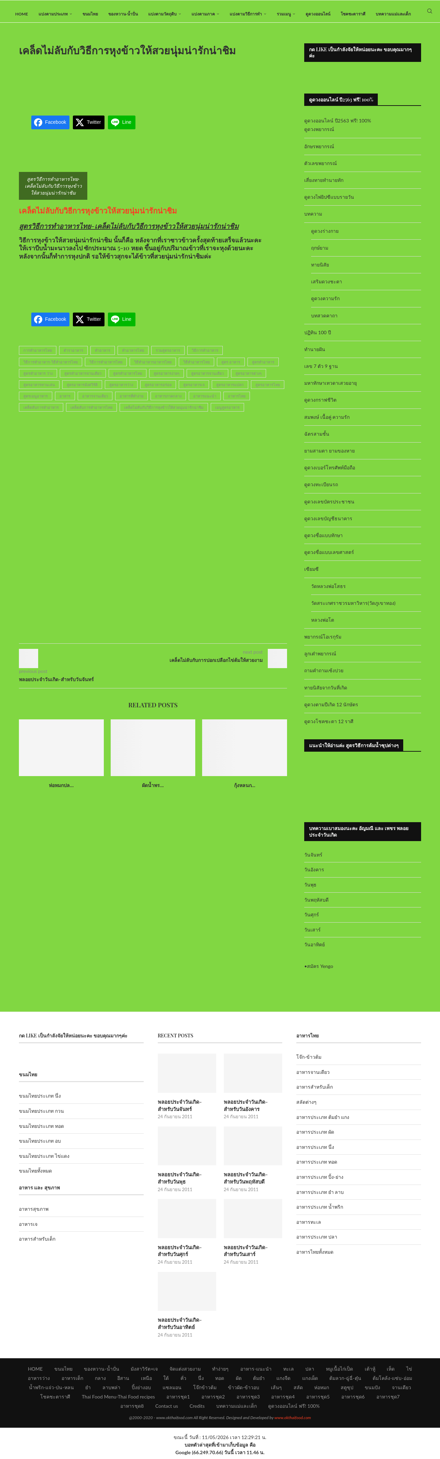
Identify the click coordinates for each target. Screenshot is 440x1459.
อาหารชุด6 (353, 1399)
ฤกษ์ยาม (319, 253)
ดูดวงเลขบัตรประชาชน (329, 507)
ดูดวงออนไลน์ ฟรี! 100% (294, 1409)
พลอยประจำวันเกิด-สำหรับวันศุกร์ (186, 1254)
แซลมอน (172, 1390)
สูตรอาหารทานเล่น (39, 390)
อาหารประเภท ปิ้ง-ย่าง (319, 1182)
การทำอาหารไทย (37, 356)
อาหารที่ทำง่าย (131, 401)
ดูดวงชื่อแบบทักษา (323, 541)
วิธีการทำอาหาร (205, 356)
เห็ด (391, 1371)
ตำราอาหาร (73, 356)
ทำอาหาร (102, 356)
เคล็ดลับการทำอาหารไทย (91, 413)
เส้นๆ (276, 1390)
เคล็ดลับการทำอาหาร (41, 413)
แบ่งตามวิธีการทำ (246, 14)
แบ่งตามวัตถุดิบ (162, 14)
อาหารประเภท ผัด (315, 1138)
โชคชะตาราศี (353, 14)
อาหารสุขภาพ (33, 1215)
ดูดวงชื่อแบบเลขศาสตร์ (329, 557)
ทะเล (288, 1371)
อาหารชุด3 (248, 1399)
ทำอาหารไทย (133, 356)
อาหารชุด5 (318, 1399)
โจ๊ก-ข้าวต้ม (308, 1063)
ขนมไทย (90, 14)
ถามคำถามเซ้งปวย (323, 676)
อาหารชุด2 (213, 1399)
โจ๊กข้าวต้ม (205, 1390)
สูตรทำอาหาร (263, 367)
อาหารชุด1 (178, 1399)
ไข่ (409, 1371)
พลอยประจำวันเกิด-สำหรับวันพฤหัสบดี (252, 1182)
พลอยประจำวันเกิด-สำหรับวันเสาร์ (252, 1254)
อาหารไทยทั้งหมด (314, 1257)
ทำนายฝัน (314, 355)
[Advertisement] (153, 87)
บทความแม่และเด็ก (393, 14)
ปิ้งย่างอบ (141, 1390)
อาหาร (64, 401)
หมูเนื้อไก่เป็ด (339, 1371)
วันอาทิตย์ (314, 950)
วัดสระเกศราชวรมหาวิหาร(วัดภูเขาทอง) (353, 608)
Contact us (166, 1409)
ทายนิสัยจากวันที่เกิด (325, 693)
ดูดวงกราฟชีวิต (320, 406)
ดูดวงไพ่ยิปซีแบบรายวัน (329, 203)
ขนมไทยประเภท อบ (40, 1147)
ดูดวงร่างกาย (325, 236)
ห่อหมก (321, 1390)
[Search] (429, 14)
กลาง (100, 1381)
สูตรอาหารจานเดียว (207, 379)
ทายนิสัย (320, 270)
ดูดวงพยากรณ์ (319, 135)
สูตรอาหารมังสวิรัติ (82, 390)
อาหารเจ (28, 1229)
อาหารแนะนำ (204, 401)
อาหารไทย (236, 401)
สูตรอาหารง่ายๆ (166, 379)
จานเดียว (401, 1390)
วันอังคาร (314, 875)
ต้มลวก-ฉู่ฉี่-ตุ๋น (345, 1381)
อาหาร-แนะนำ (256, 1371)
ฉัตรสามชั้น (316, 439)
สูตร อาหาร (230, 367)
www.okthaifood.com (292, 1420)
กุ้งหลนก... (244, 790)
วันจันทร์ (313, 860)
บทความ (313, 219)
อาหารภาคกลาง (168, 401)
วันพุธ (310, 890)
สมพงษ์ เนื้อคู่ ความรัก (327, 422)
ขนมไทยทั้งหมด (35, 1176)
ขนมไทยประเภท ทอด (41, 1131)
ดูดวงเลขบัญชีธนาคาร (328, 524)
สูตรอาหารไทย (267, 390)
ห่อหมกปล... (61, 790)
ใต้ (166, 1381)
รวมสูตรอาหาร (168, 356)
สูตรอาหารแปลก (230, 390)
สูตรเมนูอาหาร (35, 401)
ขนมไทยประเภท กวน (41, 1116)
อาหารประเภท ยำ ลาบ (320, 1197)
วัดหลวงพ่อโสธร (328, 592)
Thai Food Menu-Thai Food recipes (118, 1399)
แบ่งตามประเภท (53, 14)
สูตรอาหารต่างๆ (248, 379)
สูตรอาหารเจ (194, 390)
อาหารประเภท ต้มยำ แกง (322, 1122)
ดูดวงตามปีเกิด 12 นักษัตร (331, 710)
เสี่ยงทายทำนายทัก (323, 185)
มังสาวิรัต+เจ (144, 1371)
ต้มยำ (259, 1381)
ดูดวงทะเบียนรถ (321, 490)
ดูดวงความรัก (325, 304)
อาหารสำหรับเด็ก (37, 1245)
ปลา (309, 1371)
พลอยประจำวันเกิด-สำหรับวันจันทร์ (186, 1110)
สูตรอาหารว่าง (121, 390)
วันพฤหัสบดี (316, 905)
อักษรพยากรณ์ (319, 152)
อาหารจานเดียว (95, 401)
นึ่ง (201, 1381)
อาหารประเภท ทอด (316, 1168)
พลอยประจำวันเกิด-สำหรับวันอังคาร (252, 1110)
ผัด (239, 1381)
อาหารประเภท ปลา (316, 1242)
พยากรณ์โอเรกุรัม (322, 642)
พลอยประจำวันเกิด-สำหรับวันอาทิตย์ (186, 1326)
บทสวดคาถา (324, 321)
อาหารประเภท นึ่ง (315, 1152)
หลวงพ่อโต (322, 625)
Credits (197, 1409)
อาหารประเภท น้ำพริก (319, 1213)
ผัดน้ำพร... (153, 790)
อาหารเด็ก (72, 1381)
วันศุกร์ (311, 920)
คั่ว (183, 1381)
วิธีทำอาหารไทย (196, 367)
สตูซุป (347, 1390)
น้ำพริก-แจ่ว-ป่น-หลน (51, 1390)
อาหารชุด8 (132, 1409)
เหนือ (146, 1381)
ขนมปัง (372, 1390)
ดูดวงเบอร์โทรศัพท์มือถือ (329, 473)
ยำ (88, 1390)
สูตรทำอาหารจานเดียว (82, 379)
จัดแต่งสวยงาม (185, 1371)
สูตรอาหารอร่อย (158, 390)
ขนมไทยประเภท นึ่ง (40, 1101)
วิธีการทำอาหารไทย (105, 367)
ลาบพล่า (111, 1390)
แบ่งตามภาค (203, 14)
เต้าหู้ (370, 1371)
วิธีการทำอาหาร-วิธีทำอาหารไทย (50, 367)
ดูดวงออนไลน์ (318, 14)
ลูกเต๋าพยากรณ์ (320, 659)
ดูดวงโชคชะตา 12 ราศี (328, 727)
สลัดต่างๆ (306, 1107)
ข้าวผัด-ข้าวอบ (243, 1390)
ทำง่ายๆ (220, 1371)
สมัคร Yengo (320, 972)
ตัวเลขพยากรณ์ (320, 169)
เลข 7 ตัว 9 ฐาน (321, 371)
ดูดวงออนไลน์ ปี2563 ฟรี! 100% (337, 126)
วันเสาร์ (312, 935)
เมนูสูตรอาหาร (227, 413)
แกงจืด (283, 1381)
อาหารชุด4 (283, 1399)
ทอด (219, 1381)
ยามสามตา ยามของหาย (329, 456)
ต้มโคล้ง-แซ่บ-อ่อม (392, 1381)
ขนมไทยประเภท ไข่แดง (44, 1161)
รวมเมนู (284, 14)
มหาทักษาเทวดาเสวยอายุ (330, 389)
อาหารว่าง (39, 1381)
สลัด (298, 1390)
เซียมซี (311, 575)
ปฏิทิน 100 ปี (317, 338)
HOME (21, 14)
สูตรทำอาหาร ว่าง (38, 379)
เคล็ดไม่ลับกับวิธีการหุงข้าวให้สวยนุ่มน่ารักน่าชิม (98, 216)
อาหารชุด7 (388, 1399)
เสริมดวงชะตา (326, 287)
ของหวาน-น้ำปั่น (123, 14)
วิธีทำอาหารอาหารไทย (153, 367)
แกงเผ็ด (310, 1381)
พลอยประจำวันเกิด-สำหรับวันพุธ (186, 1182)
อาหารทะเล (308, 1227)
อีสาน (123, 1381)
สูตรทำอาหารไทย (127, 379)
